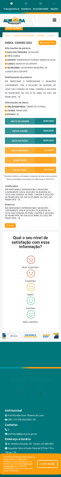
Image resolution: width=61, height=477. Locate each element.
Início (7, 35)
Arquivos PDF (47, 43)
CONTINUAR (47, 463)
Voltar (10, 225)
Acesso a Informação (24, 35)
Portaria (40, 35)
